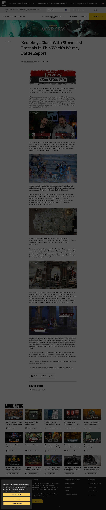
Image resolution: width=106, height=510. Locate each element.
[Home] (53, 16)
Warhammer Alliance (71, 494)
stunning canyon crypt (51, 361)
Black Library (68, 487)
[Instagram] (11, 484)
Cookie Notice (92, 487)
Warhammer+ (93, 3)
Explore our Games (29, 3)
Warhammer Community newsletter (57, 352)
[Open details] (47, 61)
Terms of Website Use (94, 484)
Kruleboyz (69, 92)
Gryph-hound (53, 300)
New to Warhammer (15, 3)
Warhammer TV (43, 338)
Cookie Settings (92, 491)
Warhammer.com (70, 484)
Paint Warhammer (43, 3)
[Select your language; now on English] (103, 3)
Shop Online (81, 3)
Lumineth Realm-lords (45, 240)
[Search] (14, 16)
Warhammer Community (58, 3)
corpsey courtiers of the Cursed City (61, 367)
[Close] (95, 10)
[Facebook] (6, 484)
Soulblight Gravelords (63, 240)
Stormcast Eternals (48, 92)
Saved (73, 16)
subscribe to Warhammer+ (37, 356)
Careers (67, 491)
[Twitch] (20, 484)
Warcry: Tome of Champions (60, 97)
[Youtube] (16, 484)
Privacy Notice (92, 495)
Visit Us (71, 3)
